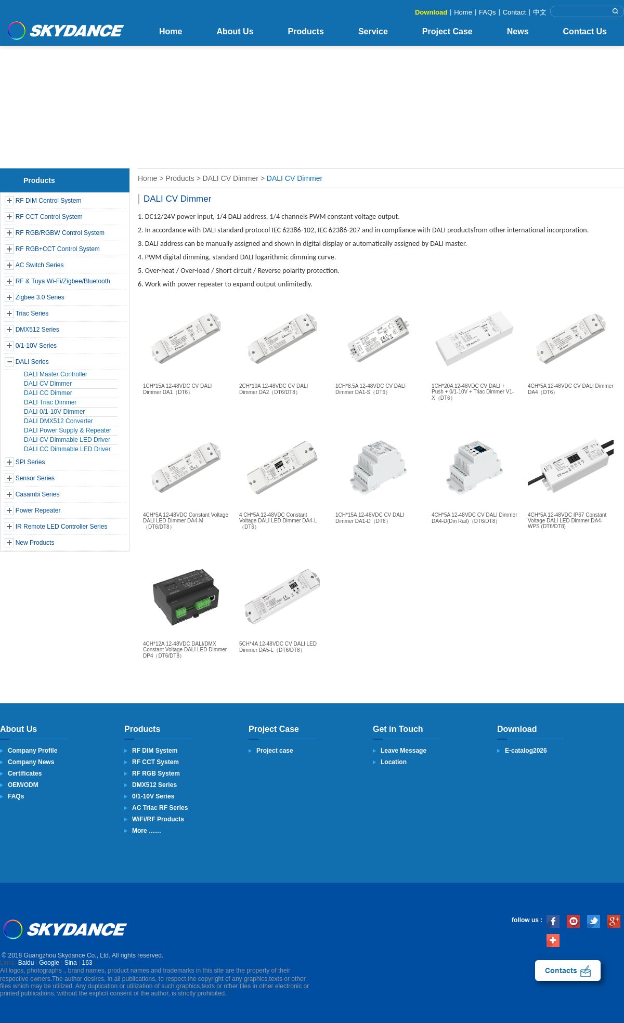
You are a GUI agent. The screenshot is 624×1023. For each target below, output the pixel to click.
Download (431, 12)
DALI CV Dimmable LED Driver (67, 439)
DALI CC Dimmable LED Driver (67, 449)
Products (306, 31)
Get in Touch (398, 729)
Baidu (26, 962)
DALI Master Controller (55, 374)
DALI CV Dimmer (48, 383)
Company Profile (32, 750)
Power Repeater (38, 510)
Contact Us (585, 31)
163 (87, 962)
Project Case (447, 31)
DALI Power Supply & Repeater (67, 430)
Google (49, 962)
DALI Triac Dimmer (50, 402)
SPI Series (30, 462)
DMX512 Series (37, 329)
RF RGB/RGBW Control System (60, 233)
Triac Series (32, 313)
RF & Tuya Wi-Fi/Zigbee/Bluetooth (63, 281)
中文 (540, 12)
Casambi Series (38, 494)
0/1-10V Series (36, 345)
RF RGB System (156, 773)
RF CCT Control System (49, 216)
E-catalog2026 (526, 750)
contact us (568, 970)
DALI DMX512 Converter (58, 421)
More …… (146, 830)
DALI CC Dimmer (48, 393)
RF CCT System (155, 762)
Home (463, 12)
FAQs (487, 12)
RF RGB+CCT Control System (58, 249)
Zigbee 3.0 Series (40, 297)
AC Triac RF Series (160, 807)
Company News (31, 762)
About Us (234, 31)
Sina (70, 962)
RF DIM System (154, 750)
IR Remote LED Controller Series (62, 526)
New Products (35, 542)
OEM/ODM (23, 785)
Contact (514, 12)
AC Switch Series (40, 265)
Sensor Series (35, 478)
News (518, 31)
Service (373, 31)
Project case (274, 750)
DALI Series (32, 361)
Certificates (25, 773)
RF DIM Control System (49, 200)
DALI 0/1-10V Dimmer (54, 411)
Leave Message (403, 750)
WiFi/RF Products (158, 819)
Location (394, 762)
